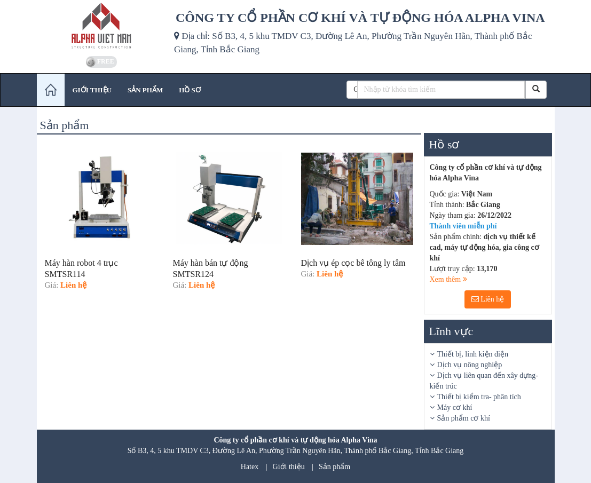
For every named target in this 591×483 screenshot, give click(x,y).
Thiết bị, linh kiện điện (472, 354)
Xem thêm (448, 279)
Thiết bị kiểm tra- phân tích (479, 397)
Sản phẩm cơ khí (463, 418)
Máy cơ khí (454, 407)
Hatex (249, 467)
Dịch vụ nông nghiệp (469, 365)
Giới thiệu (289, 467)
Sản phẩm (334, 467)
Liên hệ (488, 299)
